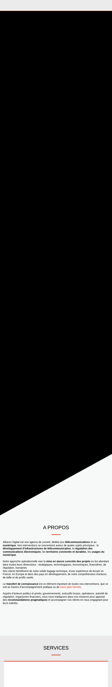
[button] (4, 5)
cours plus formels (70, 587)
